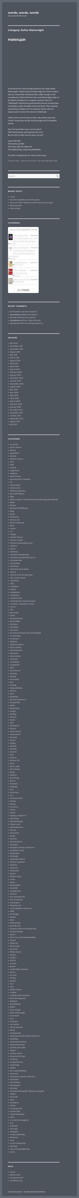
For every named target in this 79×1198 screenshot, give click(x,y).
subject (13, 1050)
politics (13, 958)
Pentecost (14, 943)
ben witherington (17, 494)
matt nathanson (16, 827)
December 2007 (16, 410)
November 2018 (16, 346)
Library (13, 801)
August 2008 (15, 387)
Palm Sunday (15, 923)
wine (12, 1140)
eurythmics (15, 662)
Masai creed (15, 824)
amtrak (13, 468)
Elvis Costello (15, 647)
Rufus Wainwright (47, 161)
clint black (14, 581)
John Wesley (15, 769)
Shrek (55, 161)
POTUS (13, 960)
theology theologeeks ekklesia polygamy (27, 1091)
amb (11, 462)
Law (11, 789)
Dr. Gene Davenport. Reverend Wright (25, 633)
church (13, 572)
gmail (12, 705)
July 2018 (13, 355)
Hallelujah (17, 39)
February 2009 (16, 372)
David (23, 161)
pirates (13, 955)
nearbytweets (15, 891)
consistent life (16, 598)
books (12, 514)
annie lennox (15, 476)
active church (15, 447)
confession (14, 595)
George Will (15, 702)
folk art (13, 691)
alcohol (13, 456)
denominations (16, 618)
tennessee (14, 1074)
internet (13, 752)
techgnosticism (16, 1062)
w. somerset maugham (19, 1120)
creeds (13, 607)
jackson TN (14, 760)
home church (15, 731)
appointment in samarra (20, 479)
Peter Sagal (17, 275)
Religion (13, 1001)
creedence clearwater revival (22, 604)
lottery (13, 810)
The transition (31, 312)
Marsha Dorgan (16, 821)
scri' (12, 1018)
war (11, 1123)
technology (14, 1065)
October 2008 (15, 381)
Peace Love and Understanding (22, 937)
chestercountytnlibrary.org (21, 543)
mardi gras (14, 818)
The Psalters (15, 1082)
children (13, 546)
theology (13, 1088)
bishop (13, 505)
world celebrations (18, 1143)
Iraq (11, 755)
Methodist (14, 856)
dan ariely (14, 613)
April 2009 (14, 366)
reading (13, 992)
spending (14, 1039)
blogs (12, 511)
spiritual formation (18, 1042)
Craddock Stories (20, 262)
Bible (12, 497)
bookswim (14, 517)
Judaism (13, 775)
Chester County (16, 540)
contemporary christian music (23, 601)
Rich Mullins (15, 1004)
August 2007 (15, 421)
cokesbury (14, 586)
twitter (13, 1105)
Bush (12, 526)
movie (12, 879)
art (11, 482)
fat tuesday (14, 679)
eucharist (14, 659)
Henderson (14, 726)
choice (13, 549)
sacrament (14, 1016)
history (13, 729)
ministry (13, 865)
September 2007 (16, 419)
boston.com (15, 520)
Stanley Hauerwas (17, 1045)
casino (13, 528)
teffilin (13, 1068)
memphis (14, 845)
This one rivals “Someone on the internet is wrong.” (31, 203)
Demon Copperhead (21, 279)
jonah (12, 772)
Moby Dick (14, 871)
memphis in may (17, 850)
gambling (14, 697)
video (12, 1117)
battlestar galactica (18, 491)
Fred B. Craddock (18, 264)
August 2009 (15, 361)
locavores (14, 807)
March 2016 (14, 358)
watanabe (14, 1126)
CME (12, 584)
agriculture (14, 453)
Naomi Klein (15, 885)
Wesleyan (14, 1137)
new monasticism (17, 897)
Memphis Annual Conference (22, 847)
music (39, 161)
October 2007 (15, 416)
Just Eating (14, 778)
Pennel (13, 940)
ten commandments (18, 1071)
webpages (14, 1132)
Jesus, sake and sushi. (32, 320)
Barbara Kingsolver (19, 281)
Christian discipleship (19, 555)
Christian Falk (16, 560)
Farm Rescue (15, 671)
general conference (18, 700)
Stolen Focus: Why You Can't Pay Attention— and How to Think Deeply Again (25, 238)
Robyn (12, 1007)
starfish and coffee (18, 1047)
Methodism (15, 853)
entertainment (16, 650)
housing (13, 737)
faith (12, 668)
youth (12, 1152)
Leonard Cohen (31, 161)
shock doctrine (16, 1027)
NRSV (12, 911)
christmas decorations (19, 569)
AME (12, 465)
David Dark (13, 258)
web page (14, 1129)
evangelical (15, 665)
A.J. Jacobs (14, 444)
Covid (12, 197)
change (13, 534)
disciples (14, 624)
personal (13, 949)
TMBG (12, 1094)
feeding (13, 685)
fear (11, 682)
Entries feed (15, 1175)
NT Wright (14, 914)
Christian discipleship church (22, 557)
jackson (13, 758)
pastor (12, 934)
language (14, 787)
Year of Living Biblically (20, 1149)
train (12, 1100)
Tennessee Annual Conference (22, 1076)
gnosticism (14, 708)
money (13, 874)
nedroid (13, 894)
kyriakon (14, 784)
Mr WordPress (16, 312)
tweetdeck (14, 1103)
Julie (12, 317)
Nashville (14, 888)
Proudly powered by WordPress (34, 1192)
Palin (12, 920)
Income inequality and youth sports (25, 200)
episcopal (14, 653)
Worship (13, 1146)
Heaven (13, 717)
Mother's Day (15, 876)
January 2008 (15, 407)
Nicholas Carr (15, 905)
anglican (13, 473)
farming (13, 673)
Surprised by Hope (17, 1056)
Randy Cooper (16, 989)
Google (13, 711)
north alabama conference (21, 908)
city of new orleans (18, 578)
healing (13, 714)
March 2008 (15, 401)
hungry (13, 743)
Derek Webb (15, 621)
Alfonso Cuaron (16, 459)
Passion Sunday (16, 932)
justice (13, 781)
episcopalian (15, 656)
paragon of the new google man (23, 929)
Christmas (14, 566)
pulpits (13, 981)
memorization (16, 842)
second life (14, 1024)
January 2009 (15, 375)
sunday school (16, 1053)
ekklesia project (17, 644)
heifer (12, 720)
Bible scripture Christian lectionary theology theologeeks (34, 499)
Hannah (13, 323)
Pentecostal (15, 946)
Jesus (12, 763)
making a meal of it (18, 816)
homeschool (15, 734)
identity (13, 749)
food (12, 694)
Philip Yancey (15, 952)
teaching (13, 1059)
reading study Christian (20, 995)
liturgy (13, 804)
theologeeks (15, 1085)
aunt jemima (15, 485)
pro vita (13, 975)
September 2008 (16, 384)
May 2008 (14, 395)
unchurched (15, 1111)
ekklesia (13, 642)
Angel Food (14, 470)
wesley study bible (17, 1134)
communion (15, 592)
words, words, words (23, 12)
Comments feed (16, 1178)
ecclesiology (15, 636)
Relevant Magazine (18, 998)
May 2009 (14, 363)
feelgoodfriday (16, 688)
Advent (13, 450)
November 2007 (16, 413)
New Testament (16, 900)
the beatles (14, 1079)
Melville (13, 839)
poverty (13, 963)
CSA (11, 610)
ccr (11, 531)
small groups (15, 1033)
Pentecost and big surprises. (31, 323)
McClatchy (14, 833)
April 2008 (14, 398)
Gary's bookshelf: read (23, 229)
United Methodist (17, 1114)
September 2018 (16, 349)
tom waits (14, 1097)
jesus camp (14, 766)
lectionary (14, 792)
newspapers (15, 903)
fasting (13, 676)
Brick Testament (17, 523)
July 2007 (14, 424)
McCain (13, 830)
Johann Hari (13, 243)
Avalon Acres (15, 488)
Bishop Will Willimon (19, 508)
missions (14, 868)
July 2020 (14, 343)
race (12, 984)
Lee (11, 795)
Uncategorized (16, 1108)
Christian (14, 552)
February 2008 (16, 404)
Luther (13, 813)
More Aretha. (15, 208)
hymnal (13, 746)
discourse (14, 630)
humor (13, 740)
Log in (12, 1172)
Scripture (14, 1021)
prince (13, 972)
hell (11, 723)
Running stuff (15, 205)
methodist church (17, 859)
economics (14, 639)
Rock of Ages (15, 1010)
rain (11, 987)
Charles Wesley (16, 537)
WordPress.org (16, 1181)
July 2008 (14, 390)
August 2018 (15, 352)
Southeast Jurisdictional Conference (25, 1036)
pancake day (15, 926)
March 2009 (15, 369)
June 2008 (14, 392)
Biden (12, 502)
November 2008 (16, 378)
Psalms (13, 978)
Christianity (15, 563)
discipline (14, 627)
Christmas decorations (26, 317)
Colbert (13, 589)
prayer (13, 966)
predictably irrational (19, 969)
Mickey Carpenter (17, 862)
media (12, 836)
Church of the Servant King (21, 575)
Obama (13, 917)
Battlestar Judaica (30, 314)
